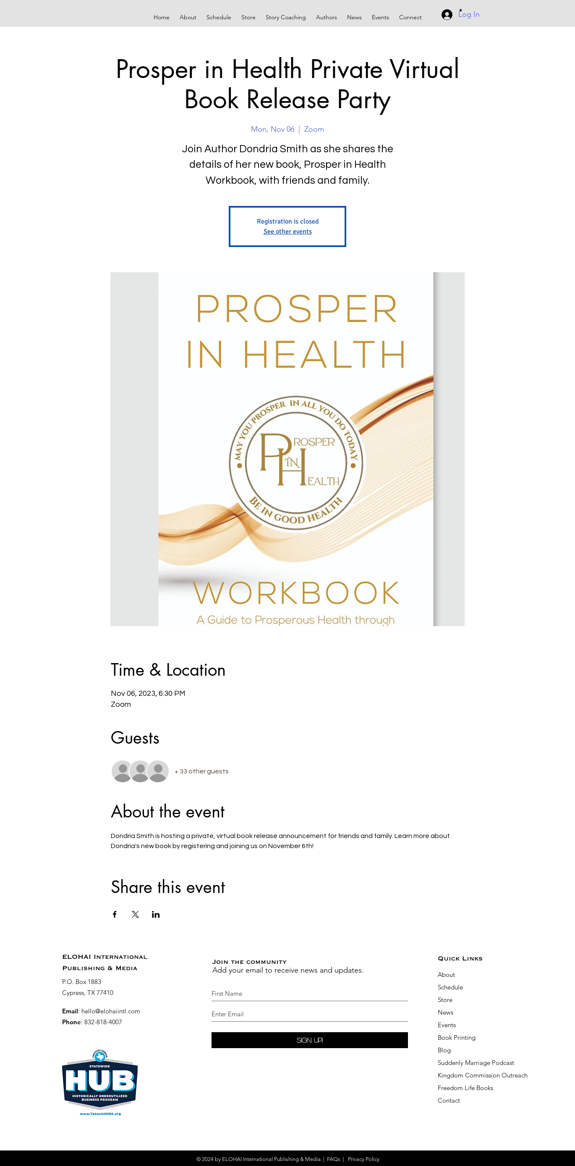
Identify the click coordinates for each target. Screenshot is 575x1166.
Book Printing (457, 1037)
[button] (286, 13)
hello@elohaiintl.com (110, 1011)
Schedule (451, 987)
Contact (449, 1100)
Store (445, 1000)
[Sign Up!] (310, 1040)
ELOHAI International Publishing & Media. (272, 1159)
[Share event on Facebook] (115, 914)
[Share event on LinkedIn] (156, 914)
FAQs (333, 1159)
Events (447, 1025)
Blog (444, 1050)
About (446, 975)
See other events (288, 231)
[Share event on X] (135, 914)
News (445, 1012)
